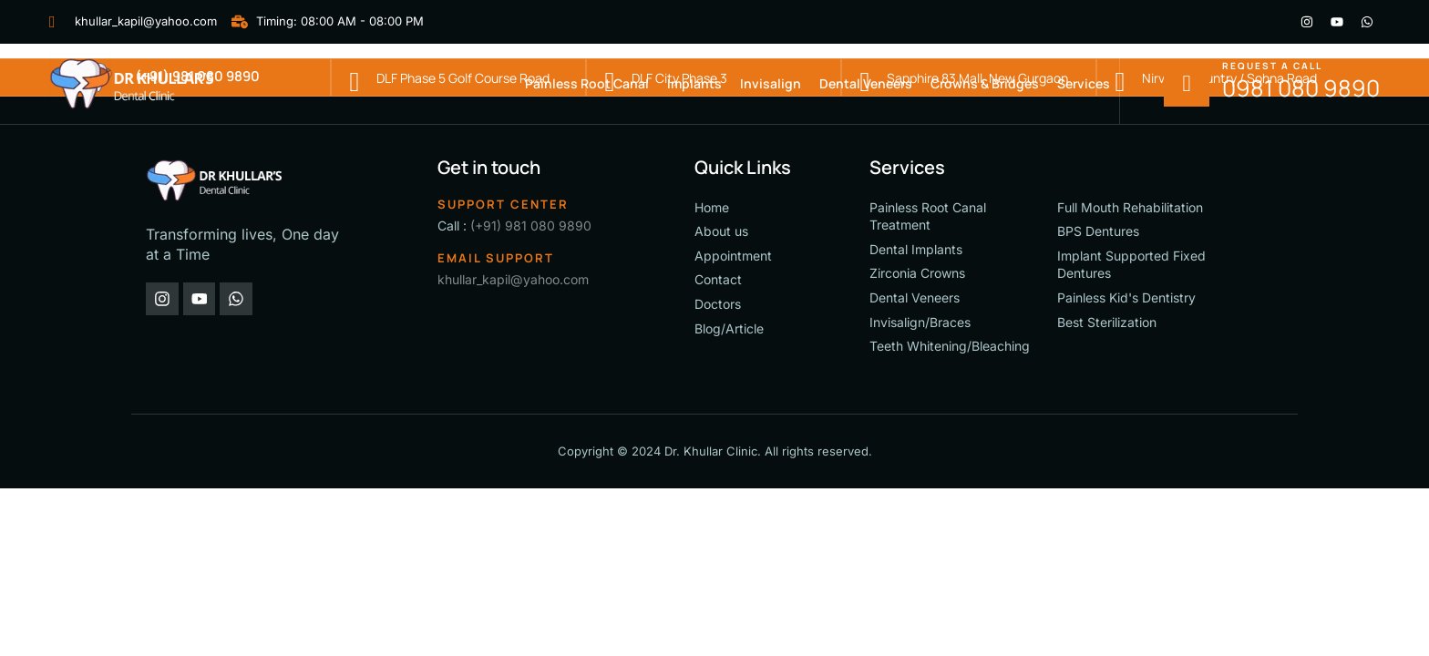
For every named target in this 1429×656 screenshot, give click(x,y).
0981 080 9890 (1301, 88)
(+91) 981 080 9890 (530, 225)
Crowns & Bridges (984, 83)
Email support (495, 258)
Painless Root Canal (587, 83)
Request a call (1272, 65)
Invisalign (770, 83)
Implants (694, 83)
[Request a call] (1186, 84)
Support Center (503, 204)
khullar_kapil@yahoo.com (513, 279)
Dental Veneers (865, 83)
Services (1083, 83)
